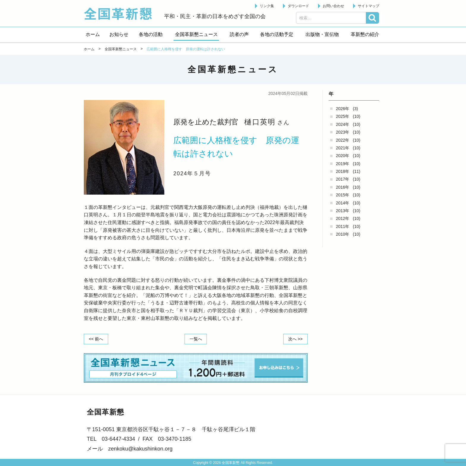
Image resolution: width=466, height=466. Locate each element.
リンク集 (267, 6)
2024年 (342, 124)
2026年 (342, 108)
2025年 (342, 116)
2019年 (342, 163)
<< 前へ (96, 339)
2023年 (342, 132)
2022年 (342, 140)
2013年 (342, 210)
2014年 (342, 203)
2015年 (342, 195)
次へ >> (295, 339)
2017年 (342, 179)
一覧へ (196, 339)
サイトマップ (368, 6)
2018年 (342, 171)
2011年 (342, 226)
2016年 (342, 187)
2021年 (342, 148)
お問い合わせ (333, 6)
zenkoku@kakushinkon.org (140, 449)
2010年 (342, 234)
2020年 (342, 155)
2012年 (342, 218)
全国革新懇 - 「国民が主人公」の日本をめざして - (121, 13)
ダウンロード (298, 6)
